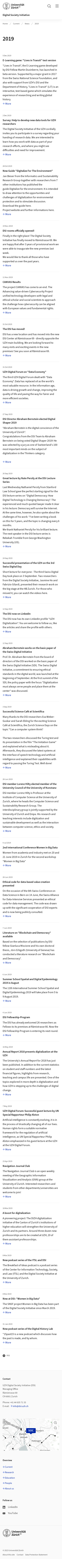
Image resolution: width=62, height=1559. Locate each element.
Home (5, 23)
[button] (55, 1422)
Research (9, 1472)
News (27, 23)
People (8, 1483)
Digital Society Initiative (16, 15)
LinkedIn (10, 1507)
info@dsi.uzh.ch (20, 1406)
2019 (37, 23)
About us (9, 1488)
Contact (20, 1554)
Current (16, 23)
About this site (9, 1554)
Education (10, 1478)
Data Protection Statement (36, 1554)
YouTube (10, 1513)
